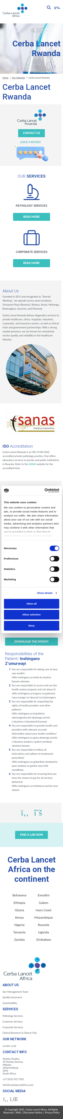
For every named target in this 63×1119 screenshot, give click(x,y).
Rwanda (43, 925)
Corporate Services (13, 1027)
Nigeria (19, 925)
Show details (45, 592)
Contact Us (31, 133)
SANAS (32, 464)
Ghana (19, 910)
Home (5, 77)
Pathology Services (13, 1015)
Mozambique (43, 917)
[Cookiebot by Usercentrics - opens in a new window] (45, 490)
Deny (31, 625)
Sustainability (10, 1003)
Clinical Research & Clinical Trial (20, 1032)
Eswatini (43, 895)
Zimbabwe (43, 939)
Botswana (19, 895)
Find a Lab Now (31, 835)
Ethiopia (19, 903)
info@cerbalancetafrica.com (18, 1085)
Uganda (43, 932)
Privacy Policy (52, 1112)
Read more (31, 217)
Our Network (18, 77)
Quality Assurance (12, 997)
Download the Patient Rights (31, 642)
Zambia (19, 939)
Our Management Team (15, 991)
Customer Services (13, 1021)
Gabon (43, 903)
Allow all (31, 603)
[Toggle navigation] (56, 7)
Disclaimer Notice (33, 1112)
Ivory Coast (43, 910)
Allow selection (31, 614)
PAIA (18, 1112)
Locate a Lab (9, 1045)
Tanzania (19, 932)
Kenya (19, 917)
